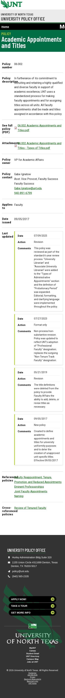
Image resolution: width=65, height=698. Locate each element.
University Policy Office (23, 18)
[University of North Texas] (4, 4)
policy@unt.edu (20, 571)
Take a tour (32, 606)
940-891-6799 (23, 193)
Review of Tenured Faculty (30, 508)
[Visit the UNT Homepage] (17, 3)
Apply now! (32, 599)
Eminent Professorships (29, 486)
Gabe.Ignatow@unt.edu (28, 188)
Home (5, 26)
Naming (18, 496)
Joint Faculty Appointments (30, 491)
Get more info (32, 612)
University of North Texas (17, 14)
